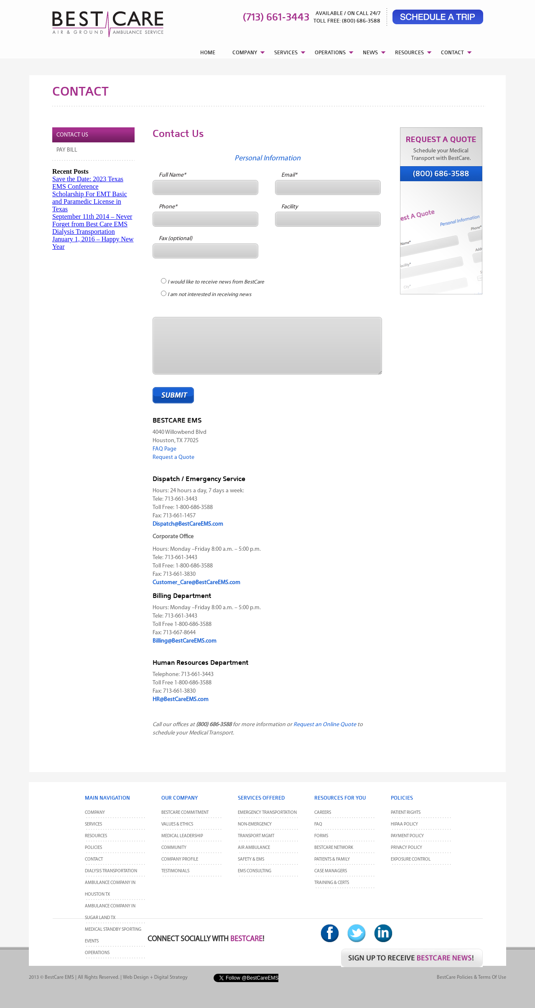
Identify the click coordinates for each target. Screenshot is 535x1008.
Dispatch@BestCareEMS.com (188, 524)
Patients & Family (332, 859)
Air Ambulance (254, 848)
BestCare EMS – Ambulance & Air (97, 21)
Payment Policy (407, 836)
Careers (322, 812)
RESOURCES (409, 52)
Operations (97, 953)
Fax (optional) (175, 239)
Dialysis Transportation (83, 231)
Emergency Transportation (267, 812)
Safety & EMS (251, 859)
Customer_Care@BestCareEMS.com (196, 583)
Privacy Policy (406, 848)
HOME (207, 52)
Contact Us (72, 135)
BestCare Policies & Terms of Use (471, 977)
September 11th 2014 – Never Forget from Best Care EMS (92, 220)
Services (93, 824)
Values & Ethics (177, 824)
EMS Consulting (254, 871)
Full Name (172, 175)
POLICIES (93, 848)
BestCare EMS (59, 977)
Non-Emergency (255, 824)
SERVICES (286, 52)
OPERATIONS (330, 52)
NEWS (370, 52)
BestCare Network (333, 848)
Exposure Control (411, 859)
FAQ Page (164, 449)
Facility (289, 207)
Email (289, 175)
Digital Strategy (171, 977)
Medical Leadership (182, 836)
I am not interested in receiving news (209, 294)
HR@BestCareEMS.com (181, 699)
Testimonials (175, 871)
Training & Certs (331, 883)
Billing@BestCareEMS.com (185, 641)
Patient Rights (405, 812)
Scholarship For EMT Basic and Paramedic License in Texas (89, 201)
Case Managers (330, 871)
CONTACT (452, 52)
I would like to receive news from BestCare (216, 282)
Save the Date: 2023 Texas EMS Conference (87, 182)
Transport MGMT (256, 836)
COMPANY (244, 52)
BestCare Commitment (185, 812)
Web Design (136, 977)
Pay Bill (66, 150)
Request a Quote (173, 457)
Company (95, 812)
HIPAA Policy (404, 824)
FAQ (318, 824)
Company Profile (179, 859)
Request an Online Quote (324, 725)
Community (173, 848)
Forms (321, 836)
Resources (96, 836)
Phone (168, 207)
